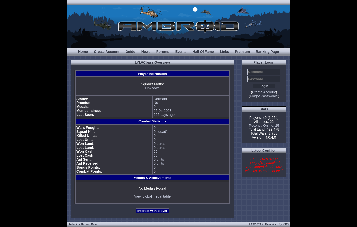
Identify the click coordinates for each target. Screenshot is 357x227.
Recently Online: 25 (264, 125)
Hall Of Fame (203, 52)
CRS (286, 224)
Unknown (152, 88)
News (146, 52)
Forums (162, 52)
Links (224, 52)
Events (181, 52)
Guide (130, 52)
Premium (242, 52)
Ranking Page (267, 52)
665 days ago (164, 115)
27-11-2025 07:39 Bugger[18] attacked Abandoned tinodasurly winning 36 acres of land (263, 165)
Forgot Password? (264, 96)
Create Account (106, 52)
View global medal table (152, 196)
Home (83, 52)
